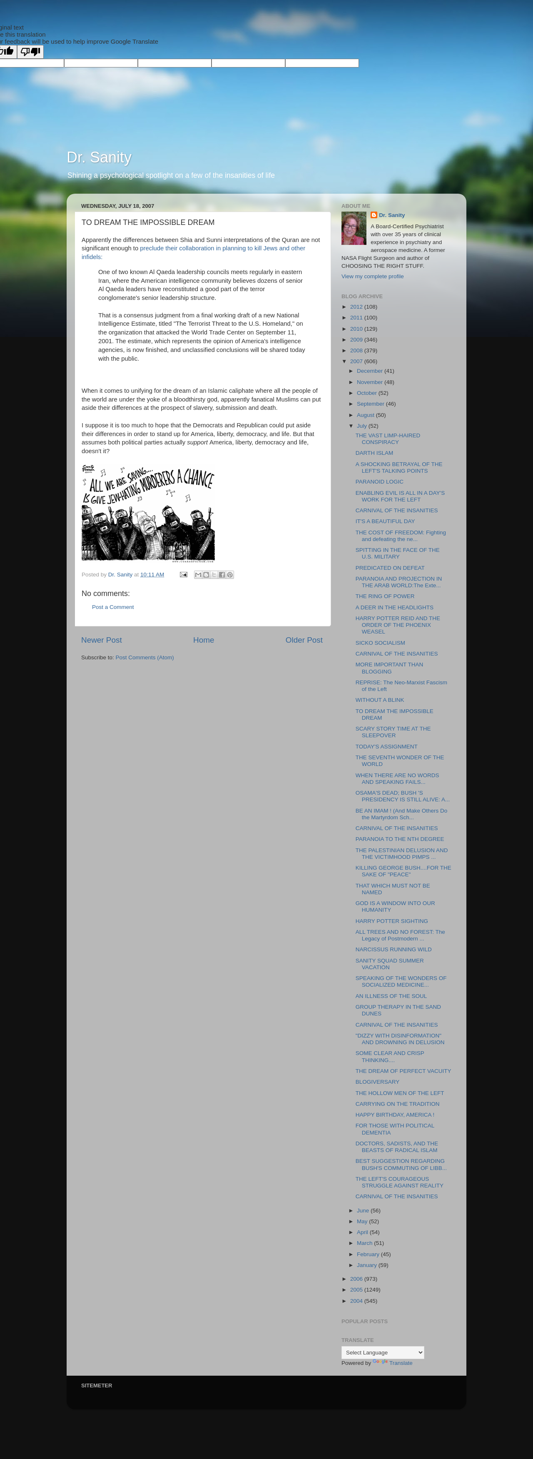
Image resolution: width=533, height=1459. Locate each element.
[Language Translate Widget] (382, 1352)
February (369, 1254)
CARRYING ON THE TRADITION (398, 1104)
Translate (393, 1363)
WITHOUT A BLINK (380, 700)
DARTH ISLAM (375, 453)
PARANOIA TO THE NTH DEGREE (400, 839)
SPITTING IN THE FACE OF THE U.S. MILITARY (398, 553)
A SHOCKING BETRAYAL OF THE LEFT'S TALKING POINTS (399, 467)
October (368, 393)
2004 (357, 1301)
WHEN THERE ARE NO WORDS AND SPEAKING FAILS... (397, 778)
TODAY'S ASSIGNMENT (387, 746)
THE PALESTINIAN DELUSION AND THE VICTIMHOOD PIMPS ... (402, 853)
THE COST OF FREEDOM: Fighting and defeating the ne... (401, 535)
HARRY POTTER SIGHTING (392, 921)
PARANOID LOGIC (379, 482)
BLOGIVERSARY (378, 1082)
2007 (357, 361)
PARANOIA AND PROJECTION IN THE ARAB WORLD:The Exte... (399, 582)
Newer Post (101, 640)
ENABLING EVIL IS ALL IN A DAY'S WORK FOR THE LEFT (400, 496)
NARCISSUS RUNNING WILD (394, 949)
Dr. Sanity (99, 157)
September (371, 404)
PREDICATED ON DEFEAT (390, 568)
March (365, 1243)
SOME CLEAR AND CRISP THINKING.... (390, 1056)
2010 (357, 329)
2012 (357, 307)
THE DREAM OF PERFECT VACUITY (403, 1071)
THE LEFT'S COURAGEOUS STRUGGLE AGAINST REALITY (399, 1182)
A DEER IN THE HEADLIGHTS (394, 607)
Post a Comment (113, 607)
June (364, 1210)
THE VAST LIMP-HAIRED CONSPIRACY (388, 438)
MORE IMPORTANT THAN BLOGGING (389, 667)
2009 (357, 340)
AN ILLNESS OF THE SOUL (391, 996)
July (363, 426)
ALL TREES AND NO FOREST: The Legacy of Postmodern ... (400, 935)
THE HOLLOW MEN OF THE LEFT (400, 1093)
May (363, 1221)
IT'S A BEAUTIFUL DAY (385, 521)
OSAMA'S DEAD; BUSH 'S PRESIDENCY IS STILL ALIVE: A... (403, 796)
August (366, 415)
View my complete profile (372, 276)
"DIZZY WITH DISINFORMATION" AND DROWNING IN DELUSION (400, 1039)
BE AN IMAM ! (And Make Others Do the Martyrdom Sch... (402, 814)
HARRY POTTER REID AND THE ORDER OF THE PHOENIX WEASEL (398, 625)
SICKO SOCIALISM (380, 643)
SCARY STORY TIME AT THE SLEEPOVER (393, 732)
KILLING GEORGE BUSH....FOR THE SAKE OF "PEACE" (403, 871)
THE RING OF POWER (385, 596)
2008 (357, 350)
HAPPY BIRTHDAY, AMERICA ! (395, 1115)
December (370, 371)
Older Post (304, 640)
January (368, 1265)
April (363, 1232)
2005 (357, 1290)
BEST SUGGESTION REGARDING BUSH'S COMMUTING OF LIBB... (401, 1164)
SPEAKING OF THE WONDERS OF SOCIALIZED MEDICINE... (401, 981)
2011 (357, 317)
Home (203, 640)
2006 (357, 1279)
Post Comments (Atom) (145, 657)
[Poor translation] (30, 52)
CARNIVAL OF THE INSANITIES (397, 510)
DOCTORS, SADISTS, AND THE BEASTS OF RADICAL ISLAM (397, 1146)
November (370, 382)
